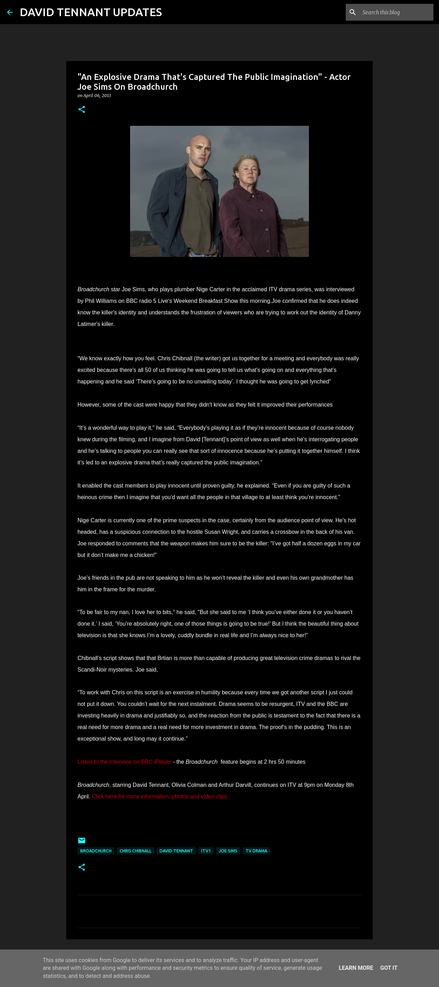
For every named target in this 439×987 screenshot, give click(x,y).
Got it (388, 968)
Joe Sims (228, 851)
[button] (81, 110)
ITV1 (206, 851)
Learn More (356, 968)
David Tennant (176, 851)
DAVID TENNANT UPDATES (91, 12)
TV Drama (256, 851)
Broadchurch (96, 851)
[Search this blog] (396, 12)
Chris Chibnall (135, 851)
